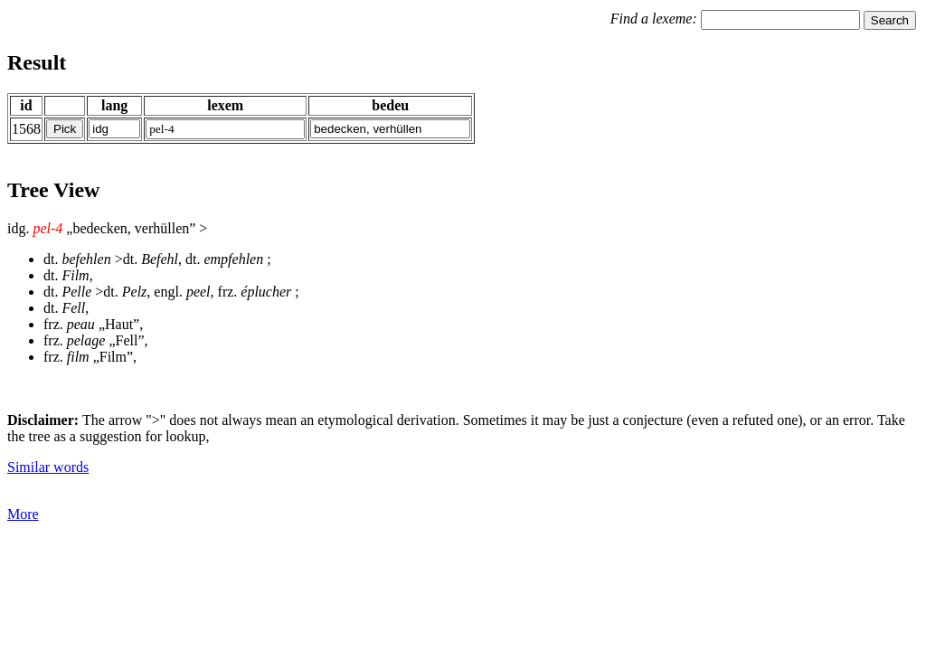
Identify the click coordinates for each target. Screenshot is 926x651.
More (23, 514)
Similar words (48, 467)
